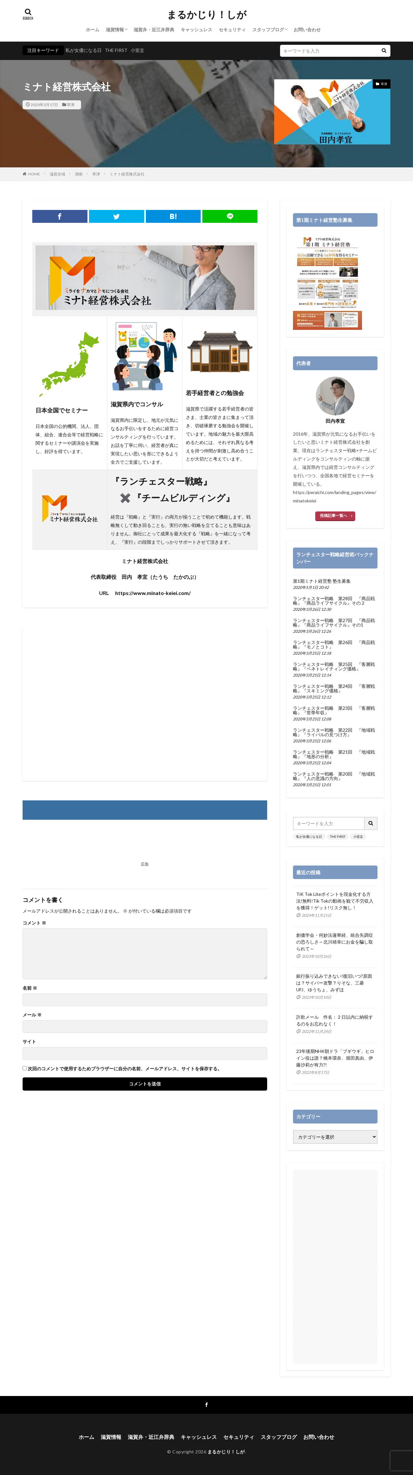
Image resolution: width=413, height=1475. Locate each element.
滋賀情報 (115, 29)
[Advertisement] (144, 704)
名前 (30, 988)
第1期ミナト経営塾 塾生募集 (322, 581)
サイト (29, 1041)
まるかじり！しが (207, 14)
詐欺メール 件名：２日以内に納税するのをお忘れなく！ (334, 1020)
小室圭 (137, 50)
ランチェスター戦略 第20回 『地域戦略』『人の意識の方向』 (334, 776)
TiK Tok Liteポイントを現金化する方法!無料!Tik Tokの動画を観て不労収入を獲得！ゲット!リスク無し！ (334, 900)
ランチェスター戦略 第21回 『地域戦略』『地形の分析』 (334, 754)
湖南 (79, 174)
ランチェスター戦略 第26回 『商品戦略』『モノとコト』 (334, 644)
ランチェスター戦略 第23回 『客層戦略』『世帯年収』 (334, 710)
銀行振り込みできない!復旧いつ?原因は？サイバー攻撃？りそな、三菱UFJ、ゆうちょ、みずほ (334, 982)
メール (32, 1015)
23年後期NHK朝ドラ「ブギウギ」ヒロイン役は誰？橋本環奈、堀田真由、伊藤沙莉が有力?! (335, 1057)
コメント (34, 923)
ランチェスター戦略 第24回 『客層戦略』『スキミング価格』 (334, 688)
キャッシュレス (196, 29)
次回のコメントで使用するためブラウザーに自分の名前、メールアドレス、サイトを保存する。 (125, 1068)
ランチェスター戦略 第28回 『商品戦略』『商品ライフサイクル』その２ (334, 600)
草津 (71, 104)
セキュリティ (232, 29)
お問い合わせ (307, 29)
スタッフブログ (268, 29)
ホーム (92, 29)
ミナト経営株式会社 (127, 174)
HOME (34, 174)
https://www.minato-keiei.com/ (153, 593)
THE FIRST (116, 50)
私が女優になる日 (83, 50)
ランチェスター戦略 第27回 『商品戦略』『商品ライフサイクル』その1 (334, 622)
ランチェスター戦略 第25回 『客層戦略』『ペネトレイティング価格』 (334, 666)
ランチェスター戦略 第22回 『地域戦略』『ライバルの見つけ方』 (334, 732)
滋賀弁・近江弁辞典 (154, 29)
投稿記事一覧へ (333, 515)
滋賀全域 (57, 174)
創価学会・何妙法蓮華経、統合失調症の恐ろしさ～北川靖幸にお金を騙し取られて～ (334, 941)
